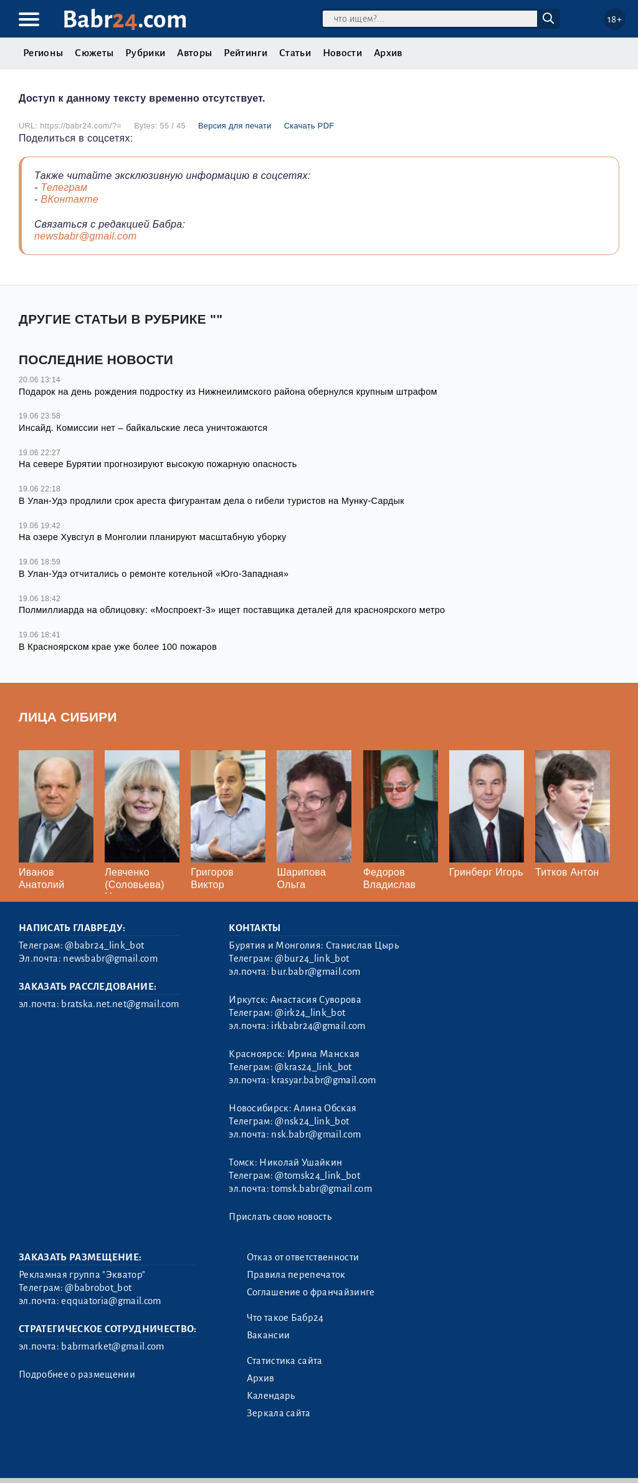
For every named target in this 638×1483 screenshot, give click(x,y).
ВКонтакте (69, 199)
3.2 (93, 1457)
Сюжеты (94, 53)
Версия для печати (235, 125)
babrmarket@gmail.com (112, 1346)
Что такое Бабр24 (285, 1318)
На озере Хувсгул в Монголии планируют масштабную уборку (153, 537)
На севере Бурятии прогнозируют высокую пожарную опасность (158, 464)
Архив (388, 53)
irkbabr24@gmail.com (318, 1026)
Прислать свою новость (280, 1217)
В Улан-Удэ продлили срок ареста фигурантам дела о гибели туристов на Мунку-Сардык (211, 501)
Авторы (194, 53)
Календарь (271, 1396)
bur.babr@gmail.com (315, 972)
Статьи (295, 53)
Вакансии (268, 1335)
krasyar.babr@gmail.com (323, 1080)
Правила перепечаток (296, 1275)
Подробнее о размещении (77, 1374)
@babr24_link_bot (104, 945)
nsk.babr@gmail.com (316, 1134)
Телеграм (63, 187)
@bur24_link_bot (312, 959)
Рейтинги (245, 53)
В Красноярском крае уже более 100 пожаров (118, 647)
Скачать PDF (309, 125)
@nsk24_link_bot (312, 1121)
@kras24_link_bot (313, 1067)
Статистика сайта (285, 1361)
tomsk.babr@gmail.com (321, 1189)
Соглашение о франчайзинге (311, 1292)
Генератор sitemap (297, 1457)
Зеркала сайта (279, 1413)
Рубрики (145, 53)
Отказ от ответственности (303, 1257)
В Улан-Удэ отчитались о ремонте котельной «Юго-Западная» (153, 574)
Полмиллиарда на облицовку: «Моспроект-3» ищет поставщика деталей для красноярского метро (232, 610)
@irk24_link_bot (310, 1013)
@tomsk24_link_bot (317, 1176)
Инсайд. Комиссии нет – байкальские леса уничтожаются (143, 428)
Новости (342, 53)
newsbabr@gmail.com (85, 236)
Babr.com (125, 19)
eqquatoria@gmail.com (111, 1301)
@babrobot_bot (98, 1288)
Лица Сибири (68, 717)
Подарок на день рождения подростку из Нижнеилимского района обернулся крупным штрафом (228, 392)
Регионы (43, 53)
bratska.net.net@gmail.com (120, 1004)
